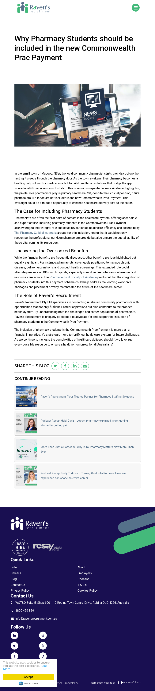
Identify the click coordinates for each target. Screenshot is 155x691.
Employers (85, 573)
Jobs (14, 567)
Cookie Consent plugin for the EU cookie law (28, 683)
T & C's (82, 585)
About (81, 567)
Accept (28, 677)
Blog (14, 579)
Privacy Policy (20, 590)
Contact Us (18, 585)
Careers (16, 573)
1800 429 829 (24, 610)
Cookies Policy (88, 590)
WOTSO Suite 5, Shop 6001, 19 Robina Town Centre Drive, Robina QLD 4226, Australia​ (72, 602)
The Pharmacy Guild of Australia (35, 233)
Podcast (83, 579)
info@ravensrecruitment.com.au (36, 618)
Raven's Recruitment (33, 7)
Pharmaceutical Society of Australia (73, 277)
